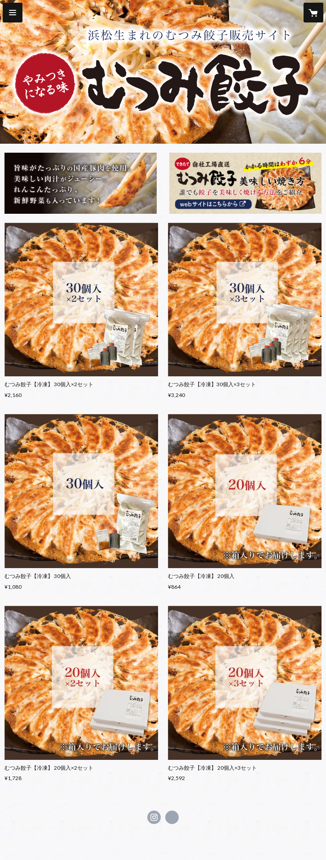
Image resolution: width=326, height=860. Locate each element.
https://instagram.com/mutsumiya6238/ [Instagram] (154, 817)
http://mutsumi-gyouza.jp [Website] (172, 817)
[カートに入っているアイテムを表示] (313, 12)
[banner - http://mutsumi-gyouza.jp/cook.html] (245, 183)
